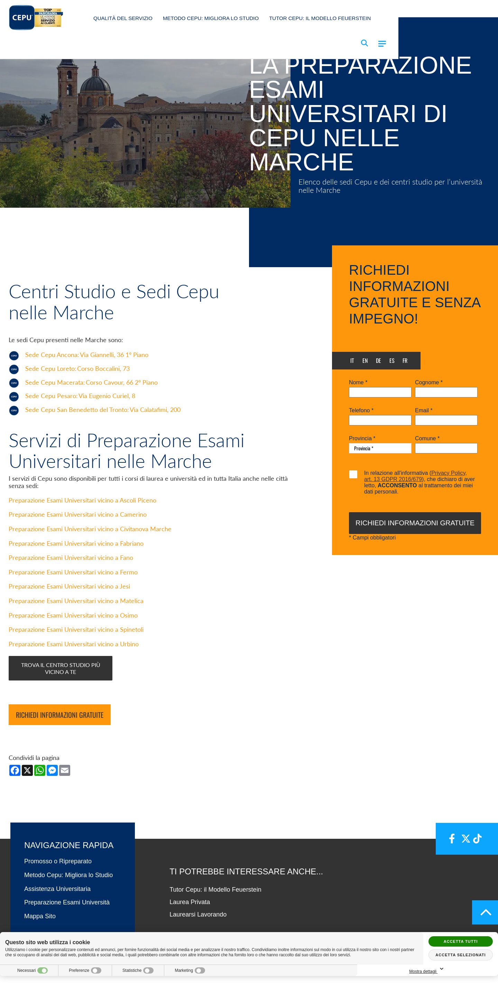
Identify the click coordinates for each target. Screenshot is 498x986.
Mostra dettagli (460, 969)
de (378, 360)
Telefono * (361, 410)
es (392, 360)
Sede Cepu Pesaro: (80, 423)
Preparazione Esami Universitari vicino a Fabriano (76, 563)
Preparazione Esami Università (67, 922)
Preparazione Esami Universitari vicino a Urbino (74, 663)
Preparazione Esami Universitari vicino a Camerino (78, 534)
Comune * (427, 438)
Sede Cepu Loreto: (77, 395)
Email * (424, 410)
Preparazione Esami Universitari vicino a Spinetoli (76, 649)
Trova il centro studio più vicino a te (60, 687)
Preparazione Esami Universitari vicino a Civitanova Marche (90, 548)
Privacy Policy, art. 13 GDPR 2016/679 (415, 476)
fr (405, 360)
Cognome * (429, 382)
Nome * (358, 382)
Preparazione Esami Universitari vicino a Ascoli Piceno (82, 520)
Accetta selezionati (460, 955)
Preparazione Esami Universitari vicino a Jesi (69, 606)
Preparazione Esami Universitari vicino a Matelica (76, 620)
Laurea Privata (189, 921)
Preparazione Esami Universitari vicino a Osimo (73, 634)
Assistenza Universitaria (57, 908)
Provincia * (362, 438)
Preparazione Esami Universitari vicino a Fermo (73, 591)
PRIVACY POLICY (352, 976)
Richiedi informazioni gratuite (59, 734)
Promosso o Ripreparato (58, 880)
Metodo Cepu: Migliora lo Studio (211, 18)
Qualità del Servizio (123, 18)
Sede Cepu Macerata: (91, 409)
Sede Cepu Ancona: (86, 382)
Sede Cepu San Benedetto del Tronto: (103, 436)
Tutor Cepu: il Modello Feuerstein (320, 18)
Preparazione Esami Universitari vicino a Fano (71, 577)
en (365, 360)
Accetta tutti (461, 941)
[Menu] (382, 43)
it (352, 360)
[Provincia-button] (380, 448)
